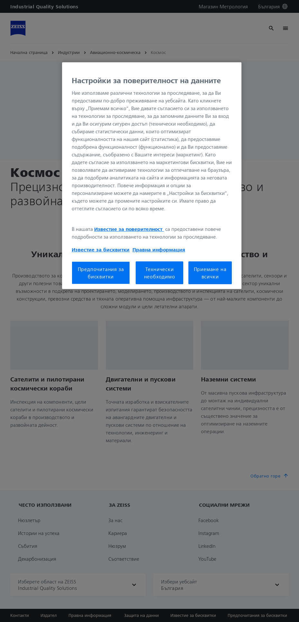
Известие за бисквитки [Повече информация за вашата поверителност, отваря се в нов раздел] (101, 249)
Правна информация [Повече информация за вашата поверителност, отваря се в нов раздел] (158, 249)
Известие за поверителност (129, 228)
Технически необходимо (159, 273)
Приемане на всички (210, 273)
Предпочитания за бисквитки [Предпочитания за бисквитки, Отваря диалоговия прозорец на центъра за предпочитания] (101, 273)
